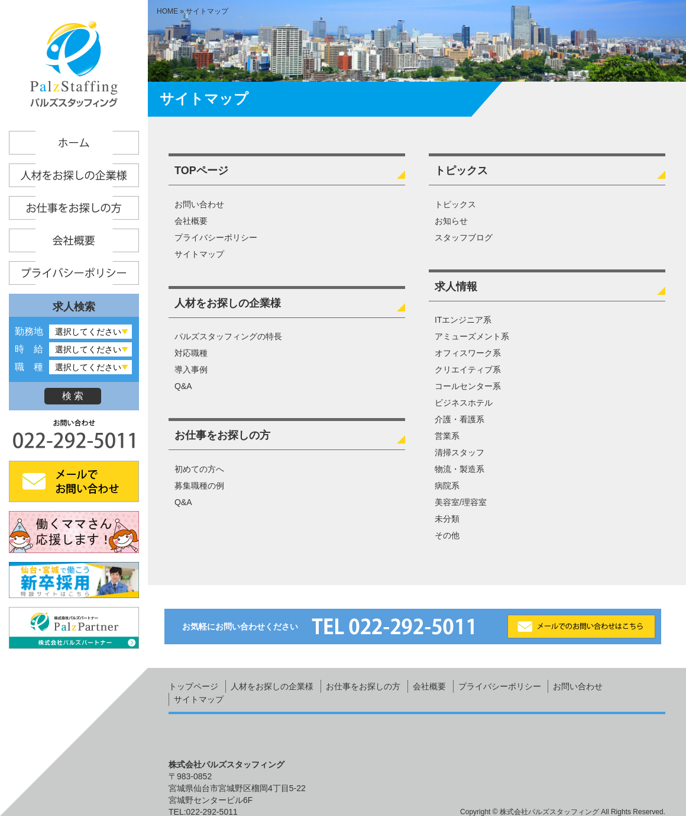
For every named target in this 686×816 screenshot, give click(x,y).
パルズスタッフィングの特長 (228, 336)
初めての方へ (199, 469)
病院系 (447, 485)
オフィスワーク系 (468, 353)
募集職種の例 (199, 485)
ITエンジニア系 (463, 320)
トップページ (193, 686)
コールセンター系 (468, 386)
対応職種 (191, 353)
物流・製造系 (459, 469)
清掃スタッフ (459, 452)
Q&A (183, 386)
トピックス (461, 170)
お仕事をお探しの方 (222, 435)
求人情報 (456, 287)
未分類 (447, 518)
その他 (447, 535)
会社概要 (191, 221)
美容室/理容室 (461, 502)
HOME (167, 11)
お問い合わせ (199, 204)
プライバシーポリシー (215, 237)
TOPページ (201, 170)
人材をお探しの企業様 (227, 303)
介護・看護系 (459, 419)
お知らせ (451, 221)
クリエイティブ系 (468, 369)
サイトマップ (199, 254)
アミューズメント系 (472, 336)
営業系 (447, 436)
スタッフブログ (464, 237)
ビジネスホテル (464, 402)
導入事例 (191, 369)
